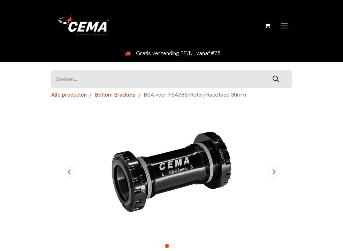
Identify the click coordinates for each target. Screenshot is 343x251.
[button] (69, 171)
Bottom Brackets (115, 94)
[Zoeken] (276, 79)
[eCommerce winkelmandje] (267, 25)
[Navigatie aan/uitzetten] (284, 25)
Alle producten (69, 94)
